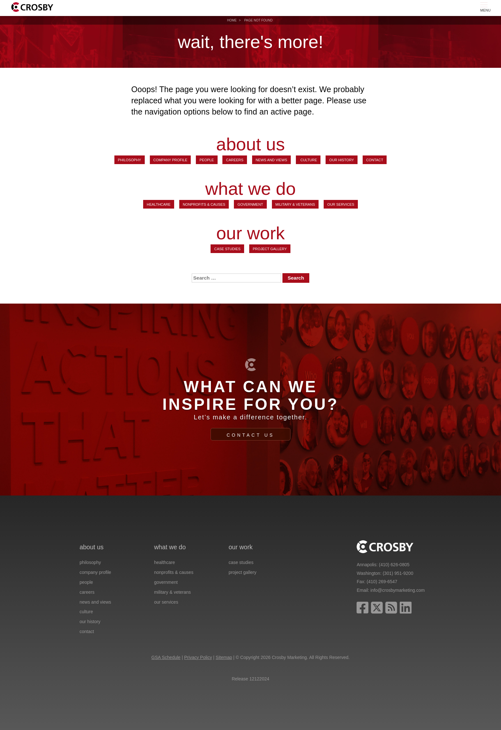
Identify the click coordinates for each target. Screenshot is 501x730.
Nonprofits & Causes (204, 204)
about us (250, 144)
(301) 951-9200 (398, 573)
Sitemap (224, 657)
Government (250, 204)
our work (250, 233)
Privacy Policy (198, 657)
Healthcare (158, 204)
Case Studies (227, 249)
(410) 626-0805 (394, 564)
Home (232, 20)
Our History (341, 160)
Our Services (340, 204)
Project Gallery (270, 249)
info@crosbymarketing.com (397, 590)
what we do (250, 188)
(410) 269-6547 (382, 581)
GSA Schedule (166, 657)
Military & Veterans (295, 204)
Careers (234, 160)
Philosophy (129, 160)
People (207, 160)
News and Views (271, 160)
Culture (308, 160)
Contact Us (250, 435)
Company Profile (170, 160)
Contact (374, 160)
